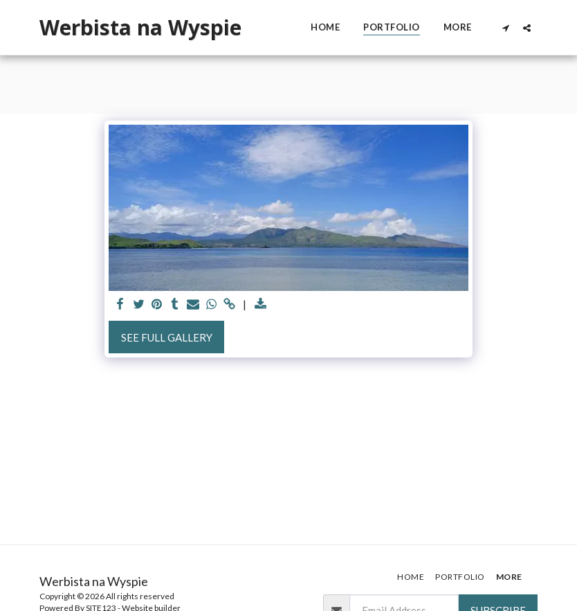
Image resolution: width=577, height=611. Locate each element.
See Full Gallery (166, 337)
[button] (505, 28)
